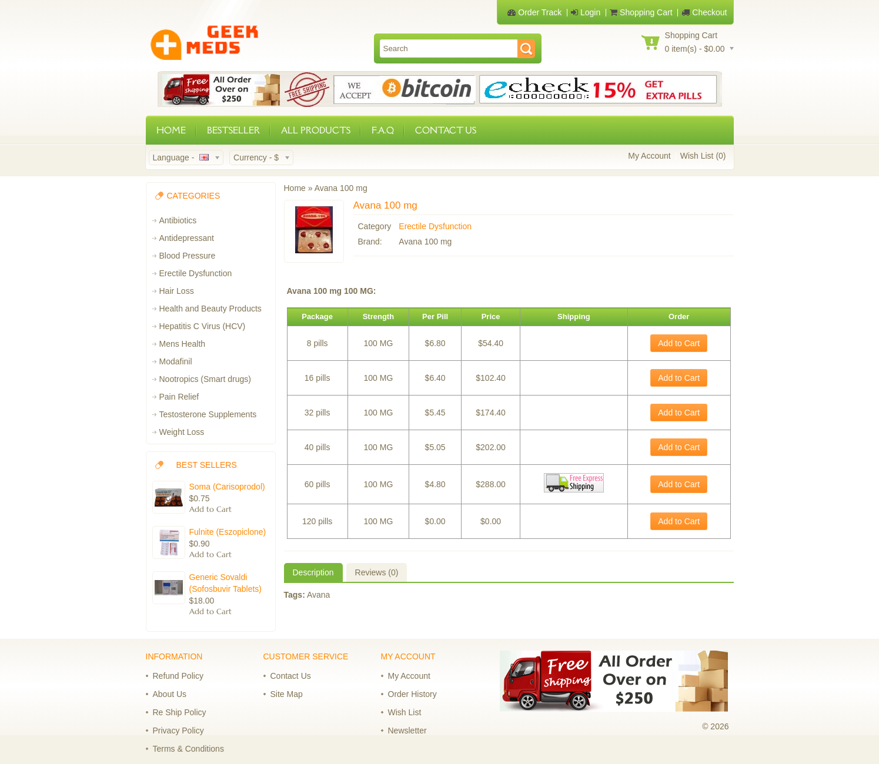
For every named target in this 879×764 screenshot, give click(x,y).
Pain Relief (179, 396)
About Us (170, 694)
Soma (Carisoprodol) (227, 486)
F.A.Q (383, 130)
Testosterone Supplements (208, 414)
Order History (412, 694)
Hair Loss (176, 291)
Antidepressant (186, 238)
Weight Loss (182, 432)
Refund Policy (178, 676)
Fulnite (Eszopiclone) (227, 532)
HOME (171, 130)
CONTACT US (445, 130)
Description (313, 572)
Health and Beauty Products (210, 308)
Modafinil (175, 361)
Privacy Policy (178, 730)
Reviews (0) (377, 572)
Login (585, 12)
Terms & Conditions (188, 748)
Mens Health (182, 344)
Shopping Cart (641, 12)
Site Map (286, 694)
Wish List (405, 712)
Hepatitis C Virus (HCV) (202, 326)
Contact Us (290, 676)
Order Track (534, 12)
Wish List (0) (703, 155)
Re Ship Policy (179, 712)
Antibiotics (178, 220)
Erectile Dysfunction (195, 273)
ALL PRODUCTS (315, 130)
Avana (318, 594)
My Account (649, 155)
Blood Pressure (187, 255)
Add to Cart (679, 343)
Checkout (704, 12)
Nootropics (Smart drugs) (205, 379)
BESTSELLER (233, 130)
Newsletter (407, 730)
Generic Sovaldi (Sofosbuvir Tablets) (225, 583)
